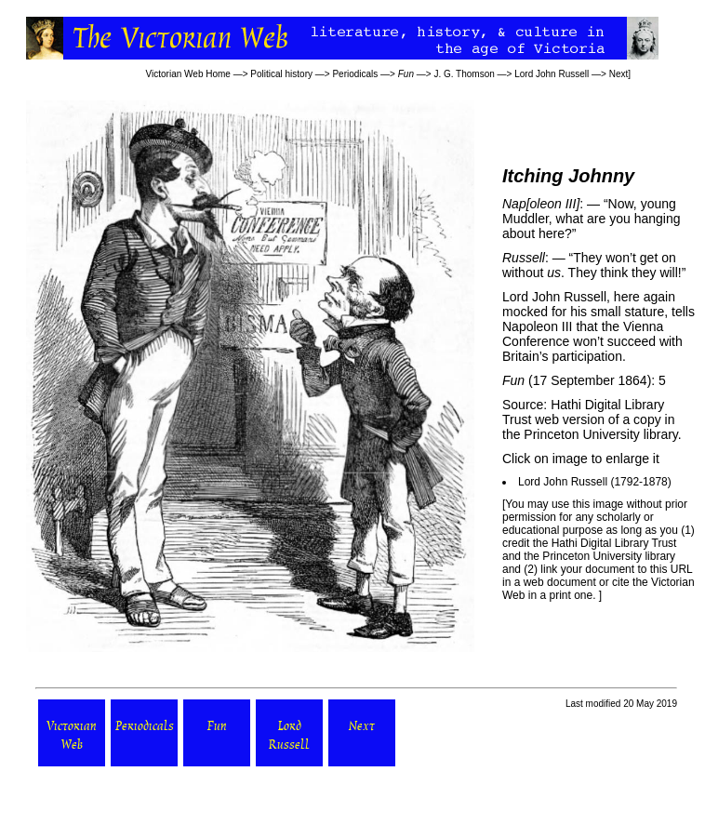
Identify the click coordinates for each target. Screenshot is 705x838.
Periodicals (355, 74)
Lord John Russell (551, 74)
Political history (281, 74)
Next (619, 74)
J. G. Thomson (463, 74)
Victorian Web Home (188, 74)
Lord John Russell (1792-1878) (595, 481)
